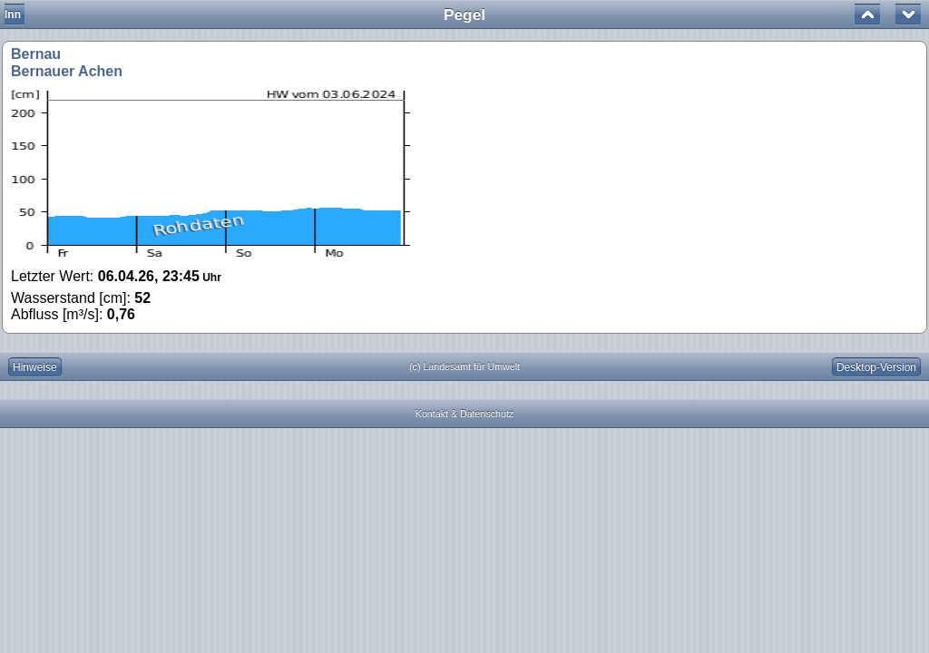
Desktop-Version (876, 367)
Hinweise (35, 367)
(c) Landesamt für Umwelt (464, 366)
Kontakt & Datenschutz (464, 413)
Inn (13, 14)
